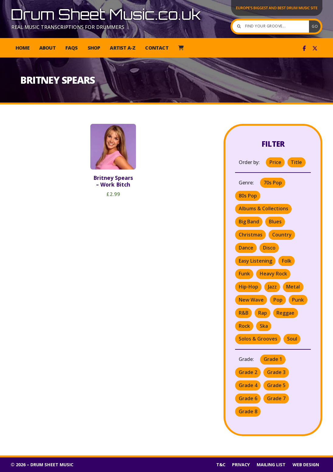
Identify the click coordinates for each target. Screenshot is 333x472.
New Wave (251, 299)
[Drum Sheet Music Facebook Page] (304, 48)
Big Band (249, 221)
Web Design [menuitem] (306, 464)
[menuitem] (180, 48)
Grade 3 (276, 372)
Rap (262, 312)
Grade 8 (248, 411)
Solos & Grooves (258, 338)
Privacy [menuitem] (241, 464)
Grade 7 (276, 398)
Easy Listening (255, 260)
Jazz (272, 286)
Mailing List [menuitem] (271, 464)
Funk (244, 273)
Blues (275, 221)
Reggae (285, 312)
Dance (246, 247)
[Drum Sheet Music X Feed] (314, 48)
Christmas (250, 234)
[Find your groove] (272, 26)
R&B (243, 312)
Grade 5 (276, 385)
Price (275, 162)
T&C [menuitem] (220, 464)
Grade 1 (273, 359)
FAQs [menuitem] (71, 47)
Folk (286, 260)
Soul (292, 338)
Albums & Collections (263, 208)
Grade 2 (248, 372)
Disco (269, 247)
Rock (244, 326)
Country (282, 234)
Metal (293, 286)
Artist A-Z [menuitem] (122, 47)
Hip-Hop (248, 286)
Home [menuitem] (22, 47)
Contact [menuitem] (156, 47)
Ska (264, 326)
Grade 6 (248, 398)
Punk (298, 299)
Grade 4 (248, 385)
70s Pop (273, 182)
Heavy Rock (273, 273)
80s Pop (248, 195)
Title (296, 162)
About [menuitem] (47, 47)
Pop (278, 299)
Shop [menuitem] (94, 47)
